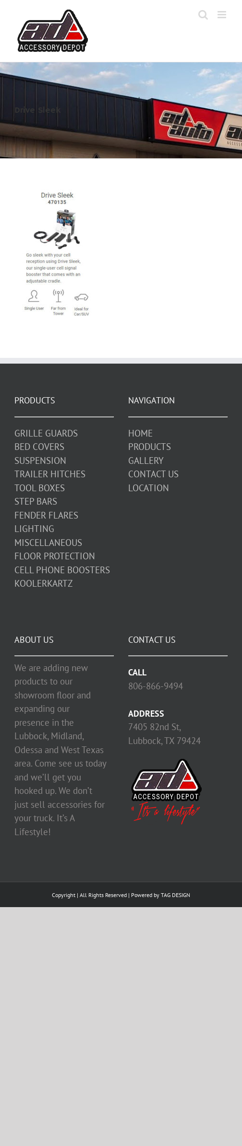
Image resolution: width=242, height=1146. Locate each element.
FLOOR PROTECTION (54, 556)
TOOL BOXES (39, 488)
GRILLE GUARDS (46, 433)
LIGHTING (34, 528)
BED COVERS (39, 446)
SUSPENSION (40, 460)
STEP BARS (35, 501)
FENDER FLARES (46, 515)
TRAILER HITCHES (49, 474)
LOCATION (148, 488)
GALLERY (146, 460)
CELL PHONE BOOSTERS (62, 570)
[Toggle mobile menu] (223, 15)
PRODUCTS (149, 446)
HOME (140, 433)
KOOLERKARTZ (43, 583)
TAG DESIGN (175, 894)
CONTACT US (153, 474)
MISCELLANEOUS (48, 542)
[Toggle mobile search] (203, 15)
